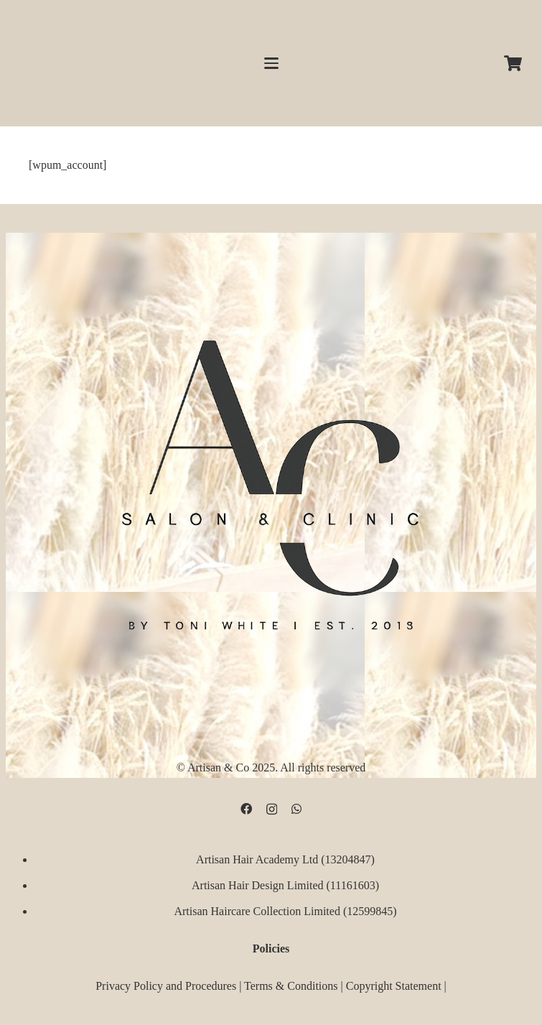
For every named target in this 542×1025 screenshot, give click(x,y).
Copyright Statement (393, 986)
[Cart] (513, 63)
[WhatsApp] (296, 809)
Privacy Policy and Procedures (165, 986)
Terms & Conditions (290, 986)
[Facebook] (246, 809)
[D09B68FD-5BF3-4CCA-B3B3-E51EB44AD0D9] (271, 478)
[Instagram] (271, 809)
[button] (271, 63)
